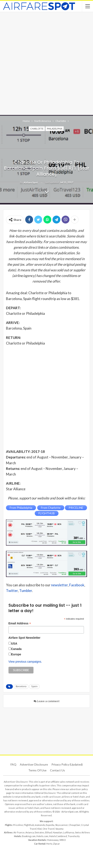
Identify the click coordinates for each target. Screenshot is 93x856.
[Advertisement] (46, 63)
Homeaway (52, 840)
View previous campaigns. (25, 661)
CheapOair (74, 825)
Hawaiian (57, 832)
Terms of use (37, 770)
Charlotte (36, 128)
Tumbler (25, 590)
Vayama (59, 828)
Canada (16, 649)
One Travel (49, 828)
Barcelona (21, 686)
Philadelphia (54, 128)
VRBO (62, 840)
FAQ (13, 764)
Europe (16, 654)
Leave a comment (47, 701)
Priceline (18, 825)
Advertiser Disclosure (34, 764)
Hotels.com (42, 836)
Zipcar (56, 843)
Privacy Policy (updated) (67, 764)
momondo (40, 825)
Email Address (19, 623)
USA (14, 643)
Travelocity (74, 836)
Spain (34, 686)
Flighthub (29, 825)
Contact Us (57, 770)
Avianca (29, 832)
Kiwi (39, 828)
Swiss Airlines (82, 832)
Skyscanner (61, 825)
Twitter (12, 590)
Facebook (76, 585)
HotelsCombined (58, 836)
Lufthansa (68, 832)
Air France (19, 832)
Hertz (49, 843)
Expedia (50, 825)
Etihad (48, 832)
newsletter (59, 585)
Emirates (39, 832)
